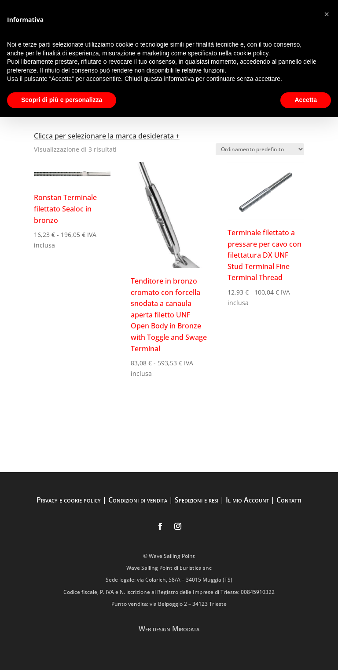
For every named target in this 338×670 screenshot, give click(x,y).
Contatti (288, 500)
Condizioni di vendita (137, 500)
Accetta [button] (305, 99)
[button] (327, 14)
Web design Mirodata (169, 629)
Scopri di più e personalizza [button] (61, 99)
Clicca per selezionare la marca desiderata (104, 136)
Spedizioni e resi (196, 500)
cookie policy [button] (250, 53)
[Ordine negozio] (260, 149)
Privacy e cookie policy (69, 500)
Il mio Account (247, 500)
